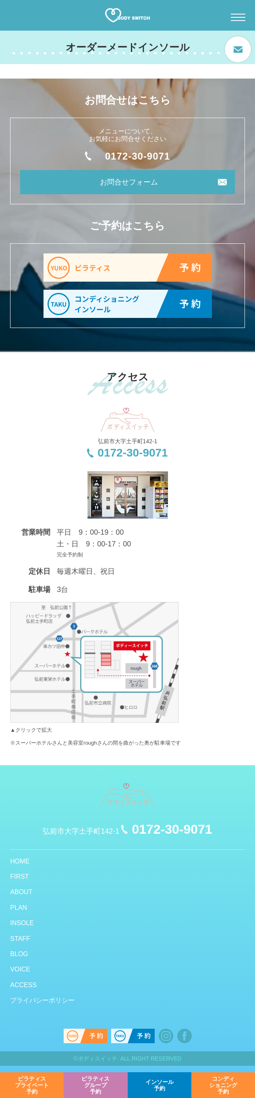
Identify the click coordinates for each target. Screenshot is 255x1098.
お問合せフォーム (129, 182)
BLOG (19, 954)
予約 (32, 1085)
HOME (19, 861)
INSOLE (22, 922)
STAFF (20, 938)
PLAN (18, 907)
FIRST (19, 876)
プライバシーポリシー (42, 1000)
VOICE (20, 969)
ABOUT (21, 891)
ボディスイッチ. (98, 1058)
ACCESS (23, 985)
